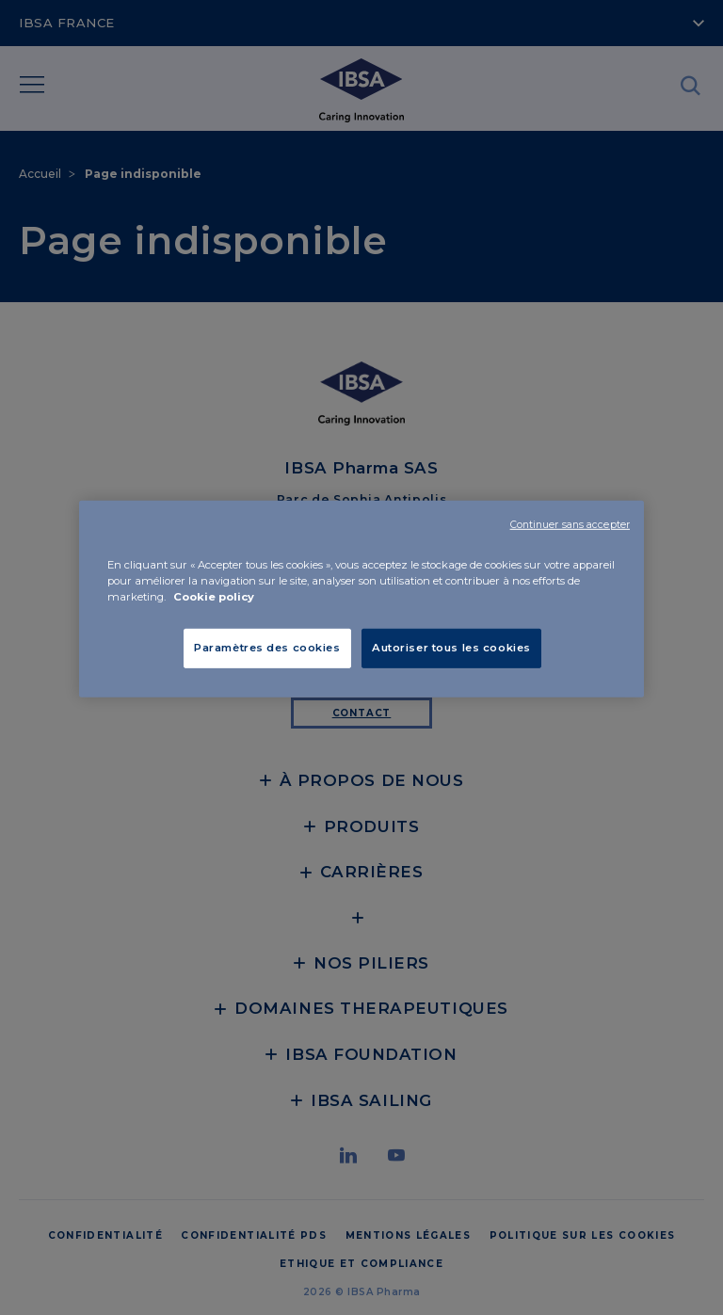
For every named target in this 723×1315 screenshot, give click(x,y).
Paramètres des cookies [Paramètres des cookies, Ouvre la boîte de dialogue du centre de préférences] (267, 647)
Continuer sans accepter (570, 525)
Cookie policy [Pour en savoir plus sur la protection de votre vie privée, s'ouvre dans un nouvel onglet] (213, 596)
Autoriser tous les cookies (451, 647)
